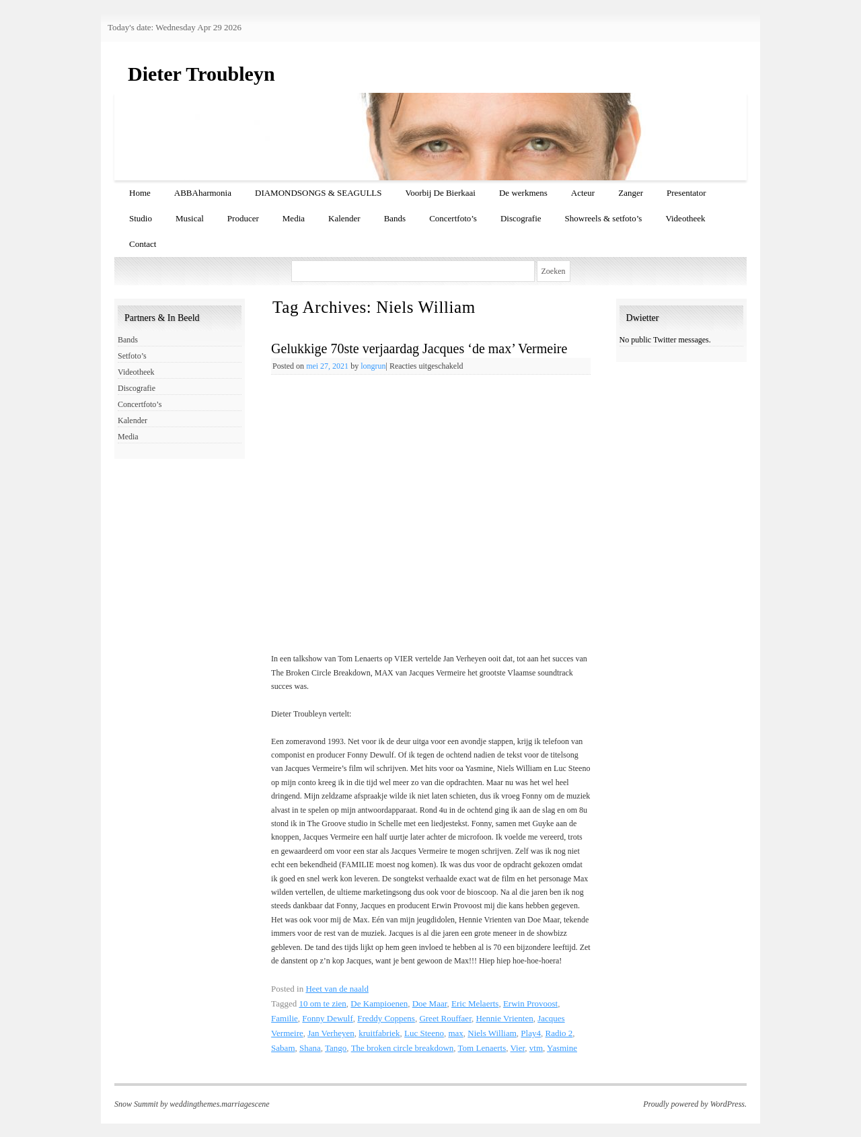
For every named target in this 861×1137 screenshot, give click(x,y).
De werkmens (523, 193)
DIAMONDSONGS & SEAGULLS (318, 193)
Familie (284, 1018)
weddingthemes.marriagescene (219, 1104)
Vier (518, 1048)
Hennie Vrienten (504, 1018)
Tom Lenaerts (482, 1048)
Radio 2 (558, 1033)
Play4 (531, 1033)
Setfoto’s (132, 356)
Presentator (686, 193)
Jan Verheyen (330, 1033)
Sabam (283, 1048)
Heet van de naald (336, 989)
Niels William (492, 1033)
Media (294, 218)
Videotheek (685, 218)
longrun (373, 366)
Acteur (583, 193)
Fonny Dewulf (327, 1018)
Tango (335, 1048)
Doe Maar (429, 1003)
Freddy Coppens (386, 1018)
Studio (140, 218)
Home (140, 193)
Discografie (520, 218)
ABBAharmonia (202, 193)
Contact (142, 244)
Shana (310, 1048)
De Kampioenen (379, 1003)
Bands (395, 218)
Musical (190, 218)
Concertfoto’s (453, 218)
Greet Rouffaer (445, 1018)
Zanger (630, 193)
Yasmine (562, 1048)
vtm (536, 1048)
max (455, 1033)
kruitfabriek (379, 1033)
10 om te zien (322, 1003)
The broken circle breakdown (402, 1048)
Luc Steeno (424, 1033)
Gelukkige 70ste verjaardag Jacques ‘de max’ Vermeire (419, 348)
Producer (243, 218)
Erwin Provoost (530, 1003)
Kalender (344, 218)
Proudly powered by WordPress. (695, 1104)
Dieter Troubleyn (201, 74)
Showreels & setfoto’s (603, 218)
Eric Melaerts (474, 1003)
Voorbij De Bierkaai (441, 193)
